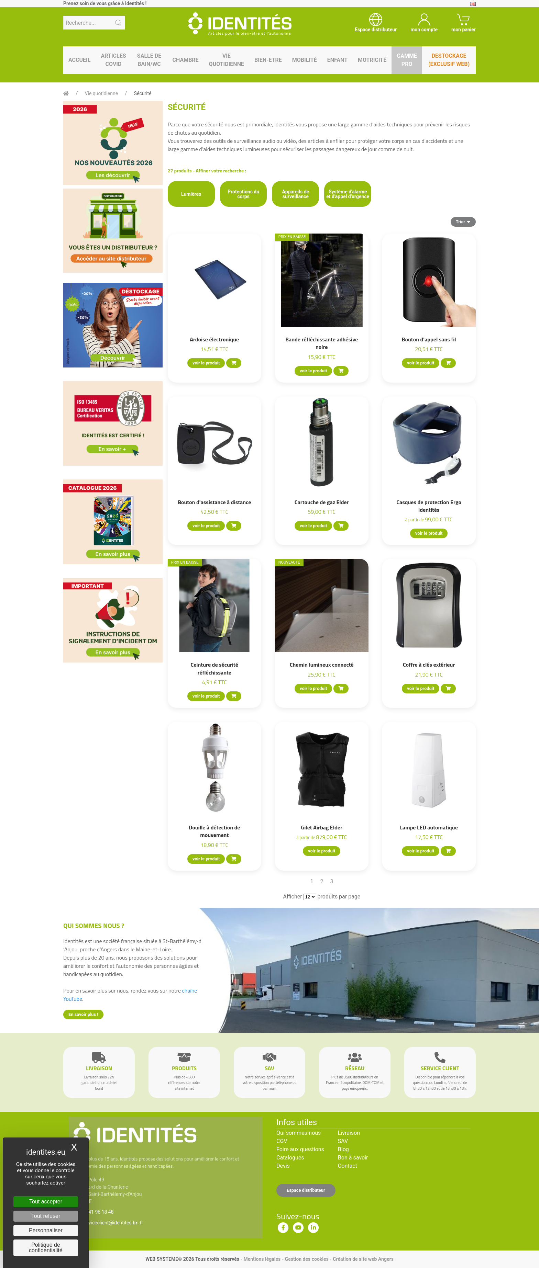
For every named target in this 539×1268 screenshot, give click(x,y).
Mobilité (304, 60)
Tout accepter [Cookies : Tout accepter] (45, 1201)
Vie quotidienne (226, 60)
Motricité (372, 60)
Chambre (185, 60)
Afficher (292, 896)
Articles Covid (113, 60)
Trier (463, 221)
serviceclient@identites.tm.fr (112, 1222)
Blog (343, 1149)
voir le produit (206, 362)
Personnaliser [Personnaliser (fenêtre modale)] (46, 1230)
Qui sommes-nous (298, 1133)
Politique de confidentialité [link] (46, 1247)
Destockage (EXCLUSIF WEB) (449, 60)
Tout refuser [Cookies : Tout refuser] (45, 1216)
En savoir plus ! (83, 1014)
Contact (347, 1166)
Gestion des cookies (307, 1259)
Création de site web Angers (363, 1259)
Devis (283, 1166)
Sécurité (143, 93)
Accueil (79, 60)
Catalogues (290, 1157)
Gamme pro (407, 60)
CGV (281, 1141)
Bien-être (268, 60)
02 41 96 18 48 (98, 1212)
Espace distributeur (306, 1190)
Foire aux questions (300, 1149)
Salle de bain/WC (149, 60)
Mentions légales (261, 1259)
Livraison (349, 1133)
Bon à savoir (353, 1157)
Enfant (337, 60)
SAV (343, 1141)
